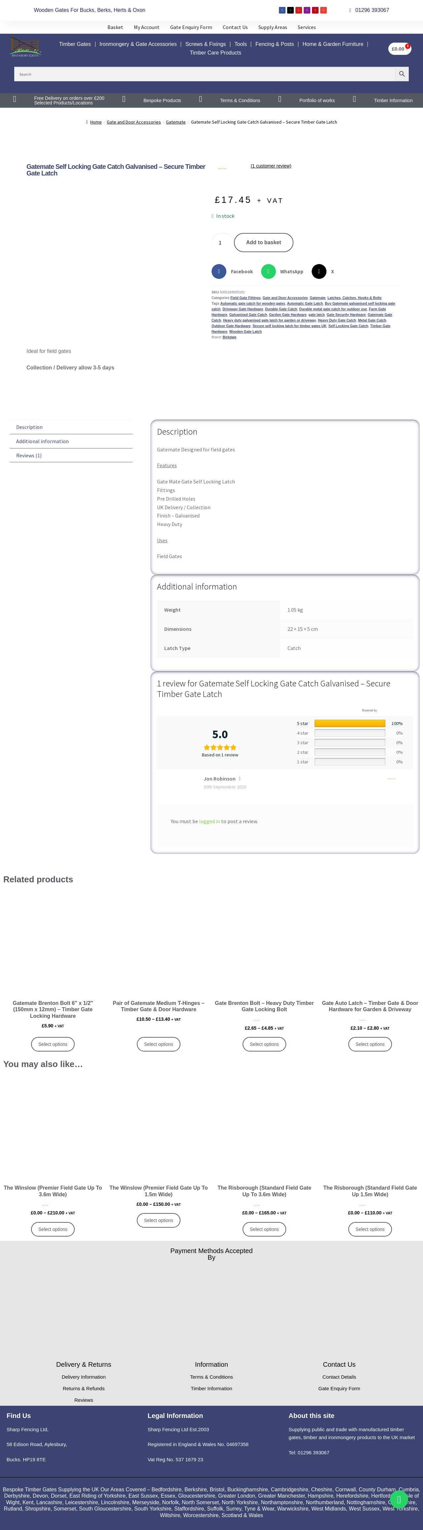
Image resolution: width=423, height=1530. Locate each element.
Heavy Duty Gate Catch (337, 320)
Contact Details (339, 1377)
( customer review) (271, 166)
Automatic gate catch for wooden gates (252, 303)
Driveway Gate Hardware (242, 309)
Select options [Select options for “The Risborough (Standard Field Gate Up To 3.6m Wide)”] (264, 1229)
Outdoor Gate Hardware (231, 326)
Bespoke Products (162, 100)
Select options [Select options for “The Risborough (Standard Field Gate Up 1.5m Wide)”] (370, 1229)
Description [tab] (29, 427)
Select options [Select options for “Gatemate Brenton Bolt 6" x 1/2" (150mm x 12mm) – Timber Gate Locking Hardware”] (52, 1044)
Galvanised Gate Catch (248, 315)
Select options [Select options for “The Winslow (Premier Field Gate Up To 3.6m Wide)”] (52, 1229)
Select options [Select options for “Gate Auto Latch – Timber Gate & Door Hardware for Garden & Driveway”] (370, 1044)
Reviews (83, 1400)
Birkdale (229, 337)
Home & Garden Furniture (332, 44)
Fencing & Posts (274, 44)
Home (96, 122)
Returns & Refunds (84, 1388)
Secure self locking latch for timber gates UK (289, 326)
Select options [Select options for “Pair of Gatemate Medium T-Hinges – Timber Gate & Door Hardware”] (158, 1044)
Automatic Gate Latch (305, 303)
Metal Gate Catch (372, 320)
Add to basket (263, 242)
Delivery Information (84, 1377)
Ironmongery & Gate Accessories (138, 44)
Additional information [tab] (42, 441)
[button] (235, 271)
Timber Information (393, 100)
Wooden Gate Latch (245, 331)
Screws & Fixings (205, 44)
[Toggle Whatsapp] (399, 1499)
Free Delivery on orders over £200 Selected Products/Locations (69, 100)
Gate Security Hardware (346, 315)
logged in (209, 821)
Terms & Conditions (240, 100)
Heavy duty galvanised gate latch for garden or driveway (269, 320)
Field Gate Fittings (245, 298)
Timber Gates (75, 44)
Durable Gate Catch (281, 309)
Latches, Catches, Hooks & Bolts (354, 298)
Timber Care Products (215, 53)
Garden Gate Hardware (288, 315)
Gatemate (176, 122)
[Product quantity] (223, 242)
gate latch (317, 315)
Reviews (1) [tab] (29, 455)
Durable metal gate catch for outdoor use (333, 309)
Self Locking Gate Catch (348, 326)
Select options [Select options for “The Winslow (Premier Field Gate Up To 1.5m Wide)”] (158, 1220)
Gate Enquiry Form (339, 1388)
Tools (241, 44)
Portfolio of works (317, 100)
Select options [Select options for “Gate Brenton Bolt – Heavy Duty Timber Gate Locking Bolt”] (264, 1044)
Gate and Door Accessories (134, 122)
